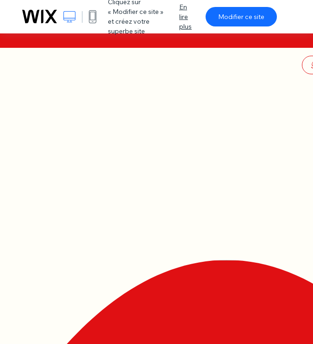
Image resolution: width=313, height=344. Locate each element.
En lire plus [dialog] (185, 17)
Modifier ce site (241, 17)
